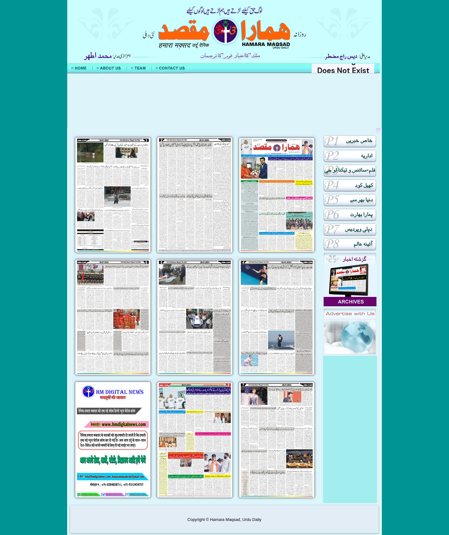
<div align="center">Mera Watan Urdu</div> (224, 100)
